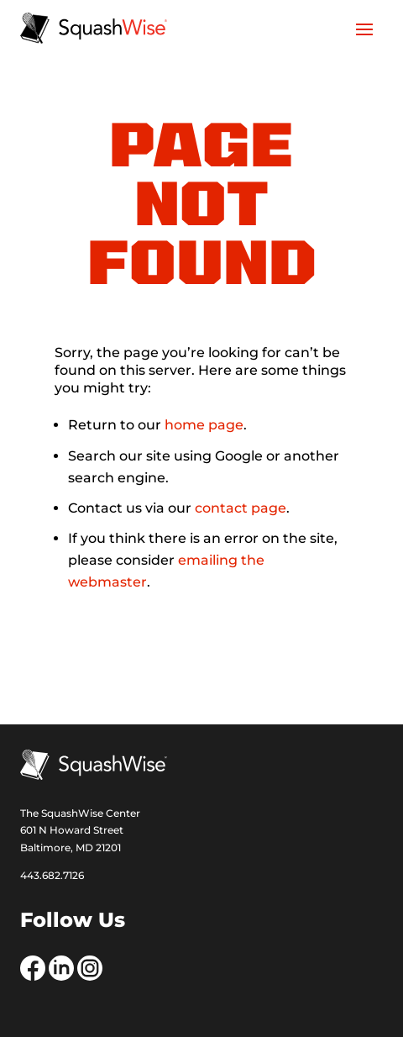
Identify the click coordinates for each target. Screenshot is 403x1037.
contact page (240, 508)
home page (204, 425)
